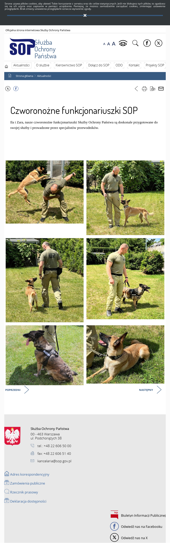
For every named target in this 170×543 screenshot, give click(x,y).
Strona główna (24, 76)
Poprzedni (13, 390)
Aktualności (44, 76)
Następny (146, 390)
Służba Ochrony (36, 45)
